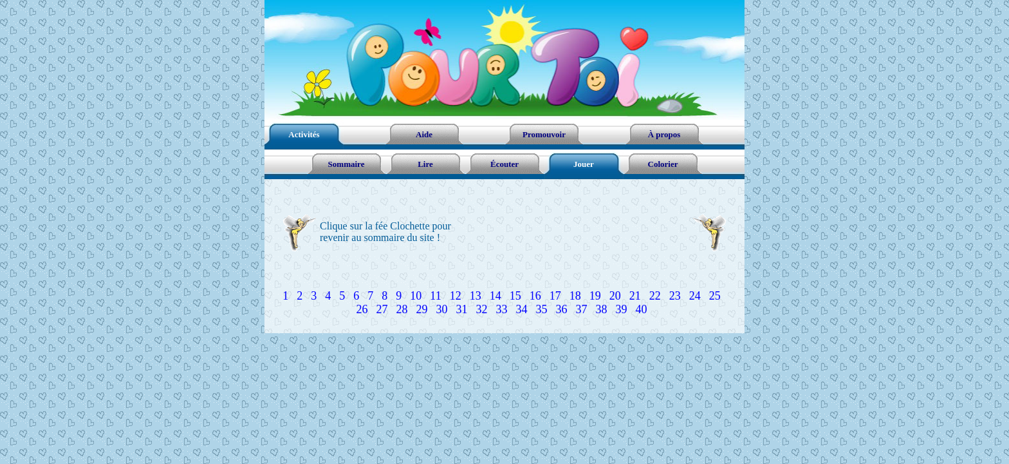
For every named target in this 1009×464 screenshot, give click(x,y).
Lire (425, 164)
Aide (424, 134)
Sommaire (346, 164)
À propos (664, 134)
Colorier (663, 164)
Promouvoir (544, 134)
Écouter (504, 164)
